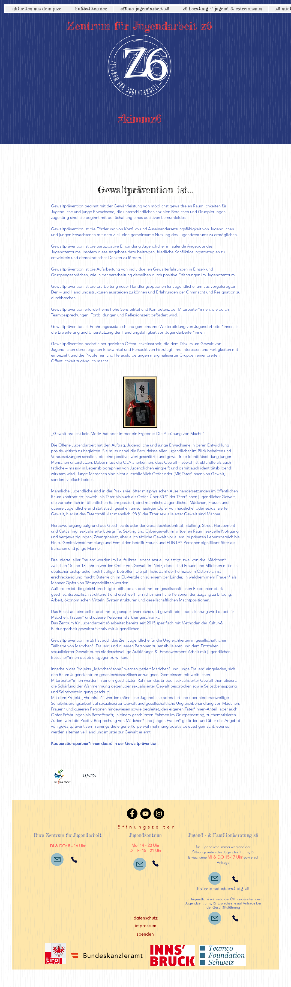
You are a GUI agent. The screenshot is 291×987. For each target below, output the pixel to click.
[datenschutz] (145, 918)
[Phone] (74, 859)
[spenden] (145, 934)
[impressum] (145, 926)
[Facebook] (132, 813)
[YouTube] (145, 813)
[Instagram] (159, 813)
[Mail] (57, 859)
